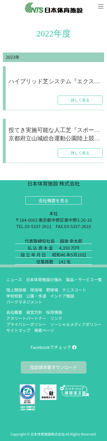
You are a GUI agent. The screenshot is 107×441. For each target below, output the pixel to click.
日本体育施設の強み (44, 279)
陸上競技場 (16, 290)
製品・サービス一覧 (84, 279)
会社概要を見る (53, 200)
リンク (56, 318)
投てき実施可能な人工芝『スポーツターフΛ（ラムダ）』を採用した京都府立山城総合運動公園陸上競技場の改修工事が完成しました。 (56, 134)
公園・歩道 (36, 296)
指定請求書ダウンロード (53, 367)
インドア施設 (62, 296)
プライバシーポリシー (26, 324)
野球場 (52, 290)
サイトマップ (18, 330)
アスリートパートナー (26, 318)
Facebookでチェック (53, 347)
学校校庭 (14, 296)
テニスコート (74, 290)
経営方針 (34, 312)
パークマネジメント (24, 302)
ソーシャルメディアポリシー (76, 324)
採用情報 (54, 312)
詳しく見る (80, 100)
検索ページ (44, 330)
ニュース (14, 279)
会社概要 (14, 312)
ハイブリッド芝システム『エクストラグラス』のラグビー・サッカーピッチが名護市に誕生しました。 (56, 82)
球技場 (36, 290)
